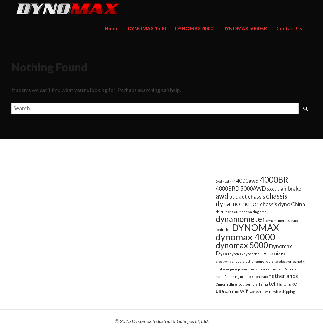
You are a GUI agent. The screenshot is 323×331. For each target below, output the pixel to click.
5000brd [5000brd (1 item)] (273, 189)
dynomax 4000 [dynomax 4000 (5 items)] (245, 236)
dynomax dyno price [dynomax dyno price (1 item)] (245, 254)
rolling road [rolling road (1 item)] (235, 284)
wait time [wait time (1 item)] (232, 292)
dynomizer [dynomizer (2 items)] (273, 253)
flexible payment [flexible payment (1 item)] (271, 269)
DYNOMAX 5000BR (244, 28)
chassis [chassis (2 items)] (256, 196)
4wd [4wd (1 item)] (226, 181)
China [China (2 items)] (298, 204)
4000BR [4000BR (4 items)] (274, 180)
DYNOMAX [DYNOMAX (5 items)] (255, 227)
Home (111, 28)
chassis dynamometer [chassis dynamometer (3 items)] (251, 200)
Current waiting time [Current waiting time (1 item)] (250, 212)
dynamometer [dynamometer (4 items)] (240, 219)
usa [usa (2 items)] (220, 291)
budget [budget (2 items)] (238, 196)
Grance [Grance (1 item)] (291, 269)
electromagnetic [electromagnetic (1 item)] (228, 261)
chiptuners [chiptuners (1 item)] (224, 212)
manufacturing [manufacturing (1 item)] (227, 276)
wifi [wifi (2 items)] (244, 291)
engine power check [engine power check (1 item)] (241, 269)
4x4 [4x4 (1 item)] (232, 181)
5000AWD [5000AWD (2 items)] (253, 188)
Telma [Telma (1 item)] (263, 284)
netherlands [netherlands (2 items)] (283, 276)
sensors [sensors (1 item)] (251, 284)
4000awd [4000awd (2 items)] (247, 181)
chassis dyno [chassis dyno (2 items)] (275, 204)
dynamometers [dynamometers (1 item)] (278, 221)
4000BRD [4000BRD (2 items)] (227, 188)
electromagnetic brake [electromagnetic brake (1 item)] (260, 261)
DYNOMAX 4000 (194, 28)
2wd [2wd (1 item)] (219, 181)
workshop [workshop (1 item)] (257, 292)
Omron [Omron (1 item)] (221, 284)
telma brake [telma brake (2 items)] (283, 283)
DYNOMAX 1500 (147, 28)
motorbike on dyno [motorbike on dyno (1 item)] (254, 276)
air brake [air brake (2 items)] (291, 188)
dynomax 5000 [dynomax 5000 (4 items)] (242, 245)
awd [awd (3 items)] (222, 196)
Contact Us (289, 28)
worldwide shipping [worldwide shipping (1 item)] (280, 292)
